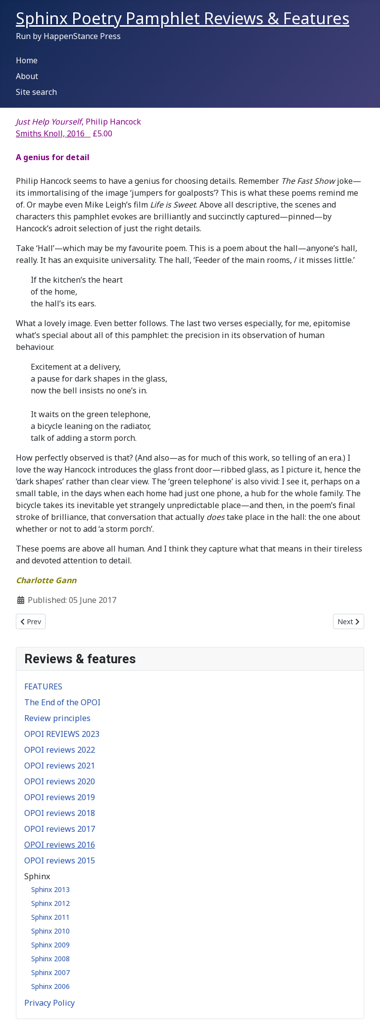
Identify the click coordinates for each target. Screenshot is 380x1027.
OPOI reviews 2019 (59, 797)
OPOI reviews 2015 (59, 860)
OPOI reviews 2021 (59, 765)
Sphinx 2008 (50, 958)
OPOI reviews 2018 (59, 813)
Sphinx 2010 (50, 931)
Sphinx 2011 (50, 917)
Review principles (57, 718)
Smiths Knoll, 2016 (53, 133)
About (27, 76)
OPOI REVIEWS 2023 (61, 733)
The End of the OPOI (62, 702)
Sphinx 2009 (50, 944)
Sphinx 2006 (50, 986)
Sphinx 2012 (50, 903)
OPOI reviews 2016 (59, 844)
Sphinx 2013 (50, 889)
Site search (36, 91)
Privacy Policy (49, 1002)
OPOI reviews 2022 (59, 749)
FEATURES (43, 686)
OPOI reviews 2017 (59, 828)
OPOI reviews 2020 (59, 781)
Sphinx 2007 (50, 972)
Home (27, 60)
